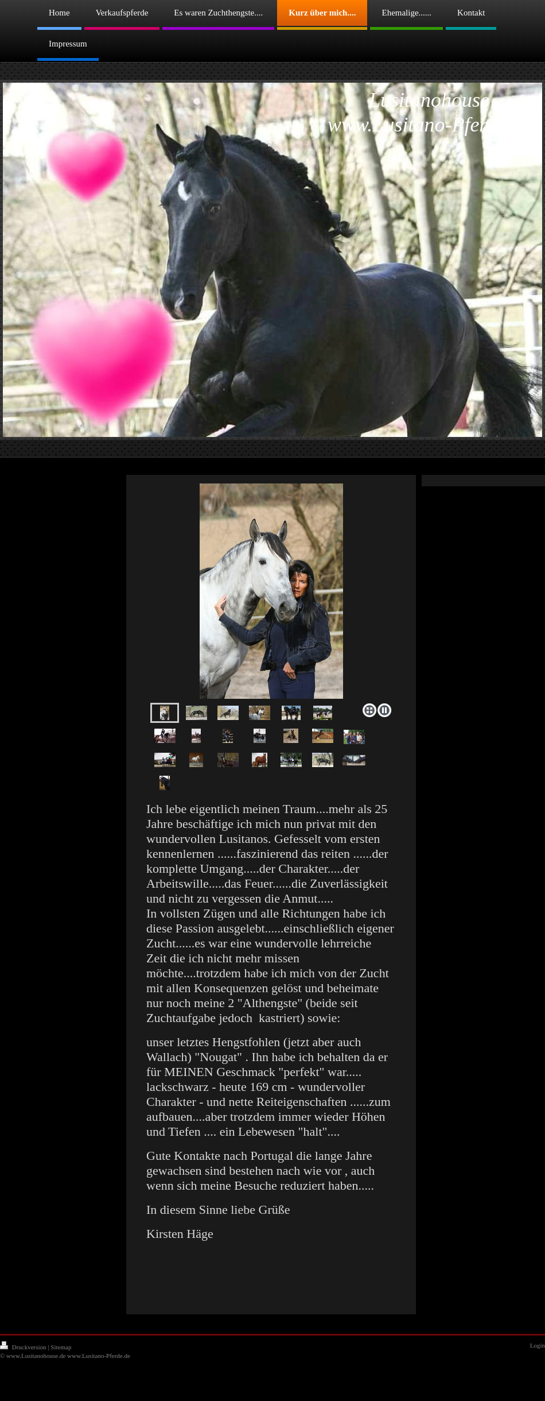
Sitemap (60, 1347)
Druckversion (24, 1347)
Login (537, 1345)
